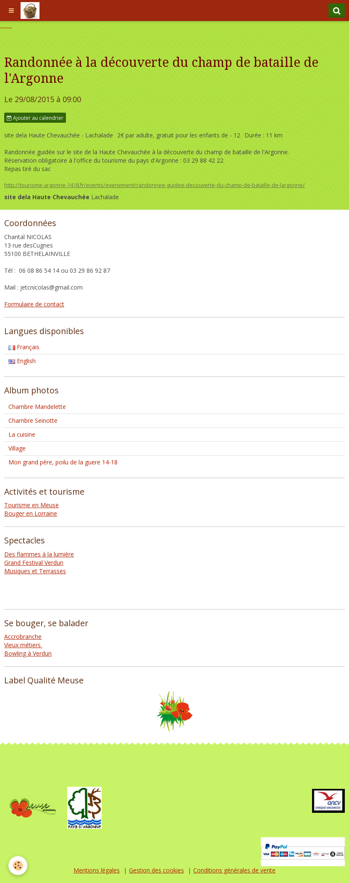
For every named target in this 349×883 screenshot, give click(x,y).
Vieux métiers (23, 645)
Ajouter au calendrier (35, 117)
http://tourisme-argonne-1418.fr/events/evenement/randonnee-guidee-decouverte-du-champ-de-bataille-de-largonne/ (154, 185)
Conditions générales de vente (234, 870)
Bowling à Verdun (28, 653)
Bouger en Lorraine (30, 513)
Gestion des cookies (156, 870)
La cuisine (21, 434)
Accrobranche (23, 637)
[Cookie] (17, 865)
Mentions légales (96, 870)
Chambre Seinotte (33, 420)
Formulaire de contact (34, 304)
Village (17, 448)
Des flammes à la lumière (39, 554)
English (22, 361)
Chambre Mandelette (37, 407)
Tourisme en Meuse (31, 505)
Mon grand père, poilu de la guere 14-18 (63, 462)
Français (23, 347)
